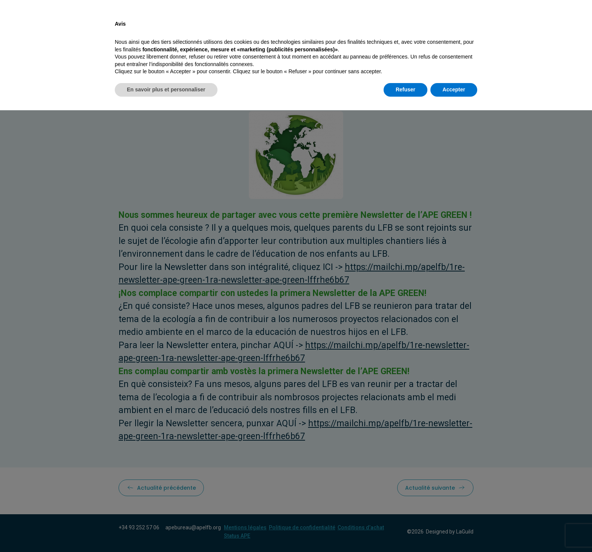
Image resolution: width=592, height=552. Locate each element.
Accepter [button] (453, 531)
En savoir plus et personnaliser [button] (166, 531)
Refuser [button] (405, 531)
